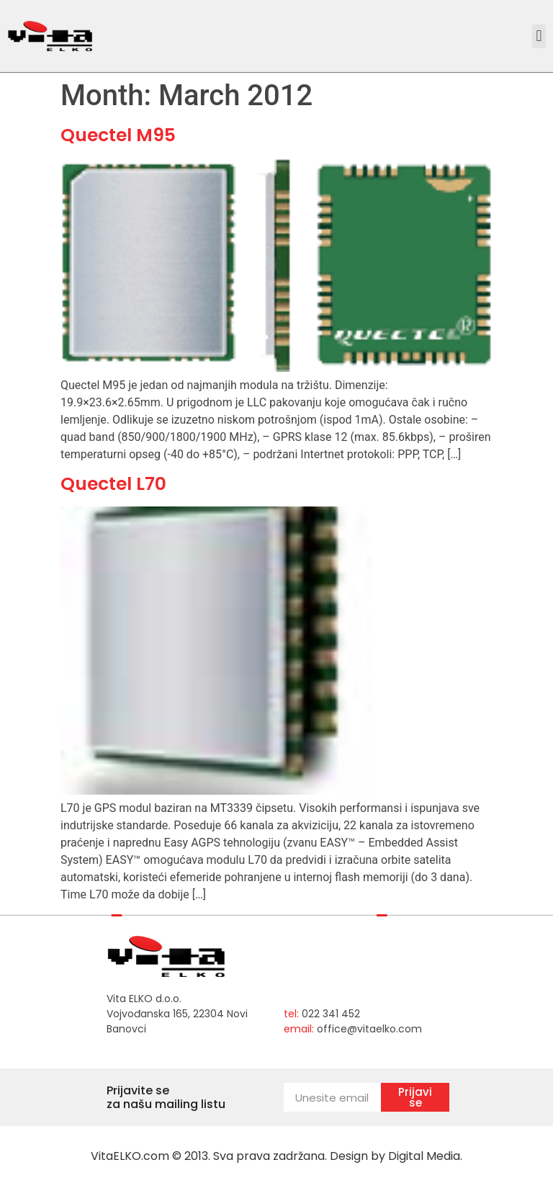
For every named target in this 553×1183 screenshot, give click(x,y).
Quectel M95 (118, 135)
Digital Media (424, 1156)
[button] (539, 36)
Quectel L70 (113, 483)
